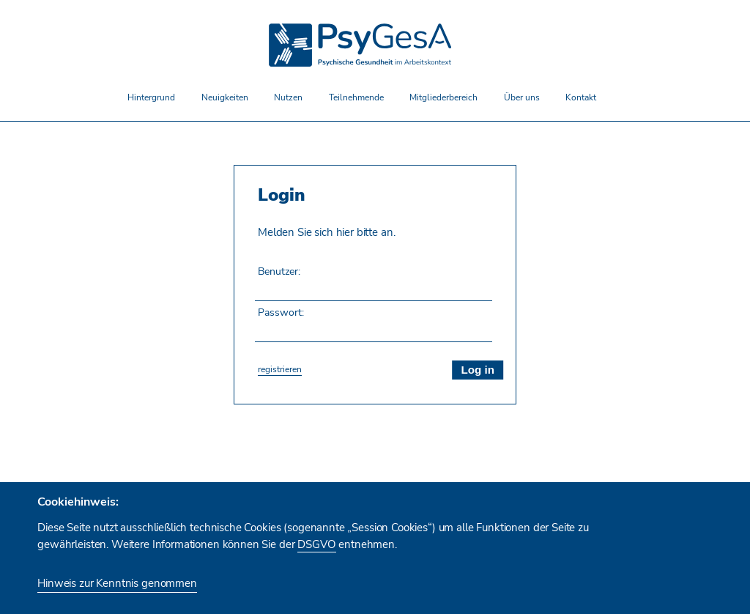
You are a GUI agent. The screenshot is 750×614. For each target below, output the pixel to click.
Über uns (522, 97)
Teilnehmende (356, 97)
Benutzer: (279, 271)
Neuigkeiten (224, 97)
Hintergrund (151, 97)
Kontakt (580, 97)
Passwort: (281, 312)
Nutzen (288, 97)
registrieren (280, 369)
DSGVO (316, 544)
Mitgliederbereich (443, 97)
